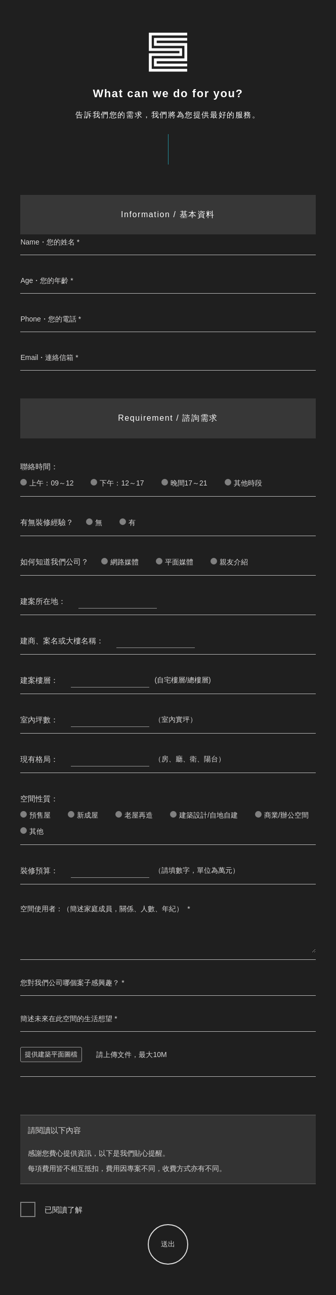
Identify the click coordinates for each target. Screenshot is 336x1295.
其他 (32, 831)
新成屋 (84, 815)
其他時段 (243, 483)
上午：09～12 (47, 483)
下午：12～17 (118, 483)
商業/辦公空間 (282, 815)
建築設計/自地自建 (205, 815)
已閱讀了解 (63, 1209)
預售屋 (36, 815)
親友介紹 (229, 562)
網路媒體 (121, 562)
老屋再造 (135, 815)
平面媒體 (175, 562)
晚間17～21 (185, 483)
